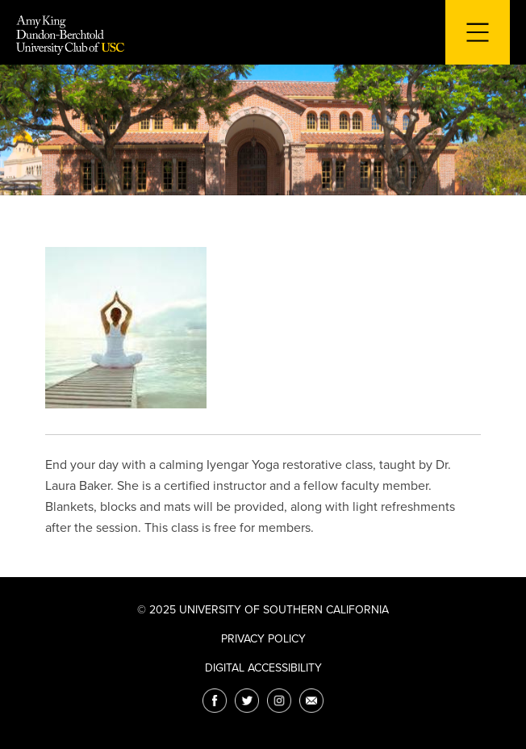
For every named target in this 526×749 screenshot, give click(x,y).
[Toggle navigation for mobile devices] (477, 32)
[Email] (311, 700)
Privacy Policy (263, 639)
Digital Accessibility (263, 668)
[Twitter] (247, 700)
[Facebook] (214, 700)
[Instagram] (279, 700)
